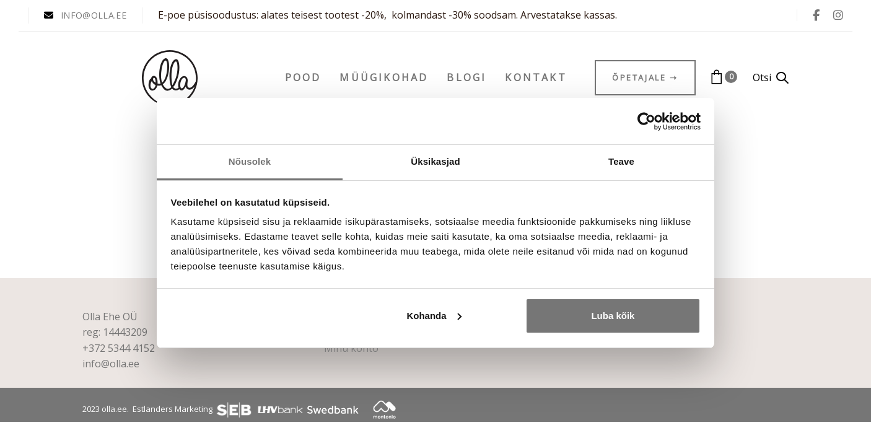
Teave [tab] (621, 161)
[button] (771, 78)
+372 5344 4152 (118, 348)
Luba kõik (612, 315)
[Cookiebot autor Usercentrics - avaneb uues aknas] (646, 121)
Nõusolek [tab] (250, 161)
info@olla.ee (110, 363)
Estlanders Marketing (172, 408)
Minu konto (351, 348)
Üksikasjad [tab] (435, 161)
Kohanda (433, 315)
